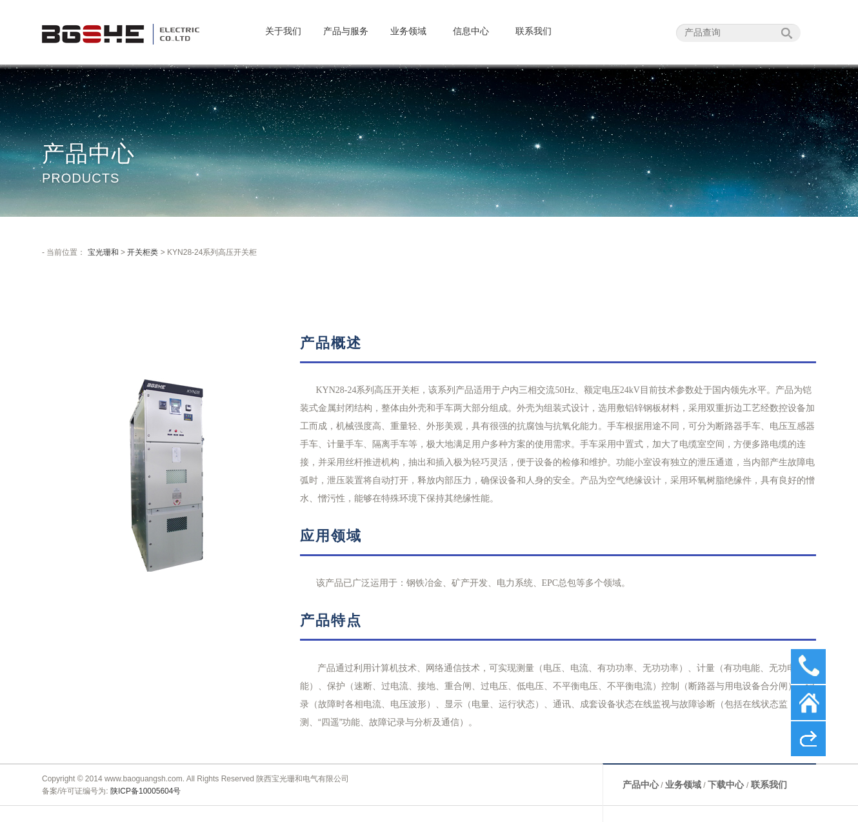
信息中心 (471, 31)
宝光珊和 (103, 252)
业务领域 (408, 31)
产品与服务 (345, 31)
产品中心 (641, 784)
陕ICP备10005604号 (145, 791)
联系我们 (533, 31)
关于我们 (283, 31)
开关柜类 (142, 252)
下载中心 (727, 784)
